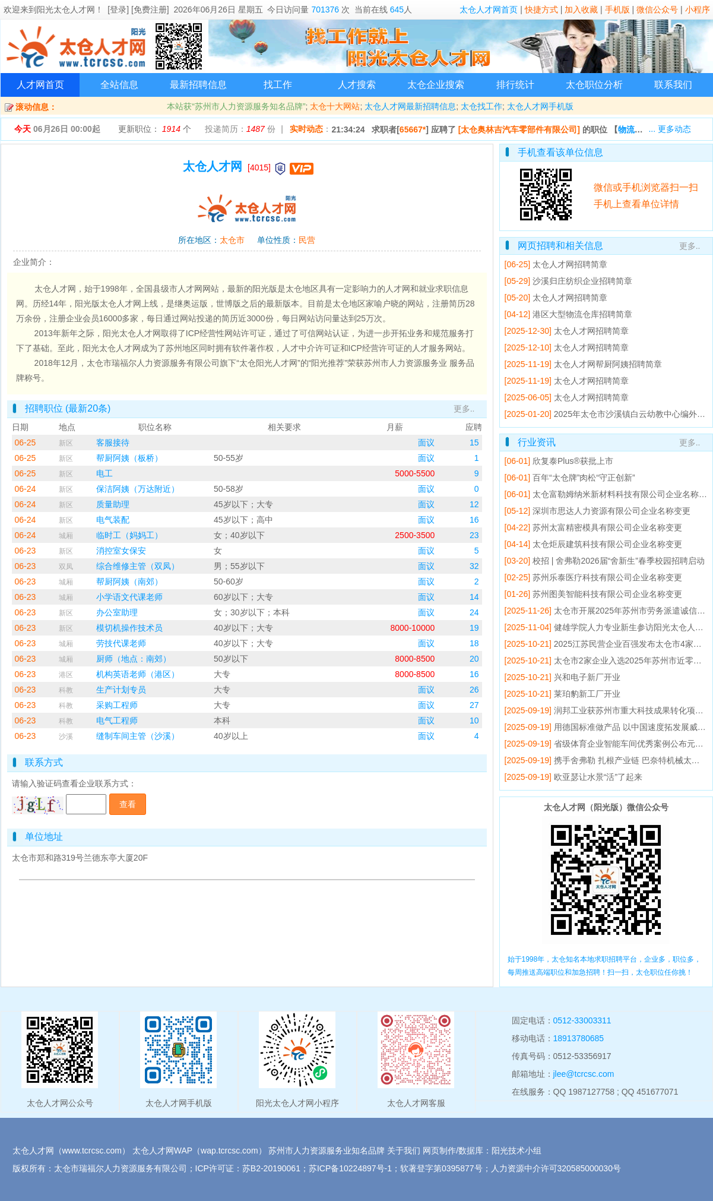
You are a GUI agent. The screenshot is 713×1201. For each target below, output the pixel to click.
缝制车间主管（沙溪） (137, 736)
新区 (66, 443)
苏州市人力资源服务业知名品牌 (326, 1150)
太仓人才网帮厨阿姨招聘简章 (608, 364)
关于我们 (403, 1150)
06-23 (25, 550)
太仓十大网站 (335, 106)
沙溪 (66, 736)
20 (474, 658)
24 (474, 612)
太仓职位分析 (594, 85)
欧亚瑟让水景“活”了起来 (598, 777)
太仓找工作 (481, 106)
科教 (66, 690)
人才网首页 (40, 85)
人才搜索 (357, 85)
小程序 (697, 9)
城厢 (66, 536)
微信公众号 (657, 9)
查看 (127, 804)
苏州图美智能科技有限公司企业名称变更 (607, 594)
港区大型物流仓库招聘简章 (582, 314)
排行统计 (515, 85)
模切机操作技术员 (129, 628)
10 (474, 720)
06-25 (25, 442)
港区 (66, 675)
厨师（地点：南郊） (133, 658)
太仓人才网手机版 (540, 106)
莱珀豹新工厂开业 (587, 694)
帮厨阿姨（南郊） (129, 581)
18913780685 (578, 1038)
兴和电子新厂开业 (587, 677)
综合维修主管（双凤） (137, 566)
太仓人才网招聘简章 (570, 264)
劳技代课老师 (121, 643)
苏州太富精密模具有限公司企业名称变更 (607, 527)
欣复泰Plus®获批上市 (573, 461)
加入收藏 (581, 9)
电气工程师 (117, 720)
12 (474, 504)
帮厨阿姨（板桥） (129, 458)
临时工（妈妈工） (129, 535)
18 (474, 643)
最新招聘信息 (198, 85)
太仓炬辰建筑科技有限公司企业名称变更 (607, 544)
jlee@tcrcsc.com (583, 1074)
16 (474, 519)
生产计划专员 (121, 689)
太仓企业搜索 (435, 85)
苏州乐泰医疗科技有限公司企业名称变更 (607, 577)
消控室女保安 (121, 550)
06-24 (25, 489)
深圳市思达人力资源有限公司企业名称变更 (611, 511)
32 (474, 566)
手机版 (617, 9)
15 (474, 442)
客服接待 (112, 442)
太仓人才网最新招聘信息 (410, 106)
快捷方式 (541, 9)
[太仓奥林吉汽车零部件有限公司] (519, 129)
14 (474, 597)
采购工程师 (117, 705)
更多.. (464, 408)
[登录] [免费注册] (138, 9)
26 (474, 689)
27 (474, 705)
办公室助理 (117, 612)
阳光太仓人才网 (66, 9)
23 (474, 535)
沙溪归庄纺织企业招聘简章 (582, 281)
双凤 (66, 566)
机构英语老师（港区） (137, 674)
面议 (426, 442)
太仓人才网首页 (489, 9)
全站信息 (119, 85)
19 (474, 628)
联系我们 (673, 85)
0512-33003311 (582, 1020)
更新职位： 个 (154, 129)
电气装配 (112, 519)
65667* (413, 129)
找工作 (278, 85)
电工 (104, 473)
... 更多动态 (669, 129)
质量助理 (112, 504)
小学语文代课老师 (129, 597)
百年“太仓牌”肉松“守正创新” (584, 477)
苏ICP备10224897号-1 (350, 1168)
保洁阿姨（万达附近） (137, 489)
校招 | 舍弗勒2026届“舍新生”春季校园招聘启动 (619, 560)
